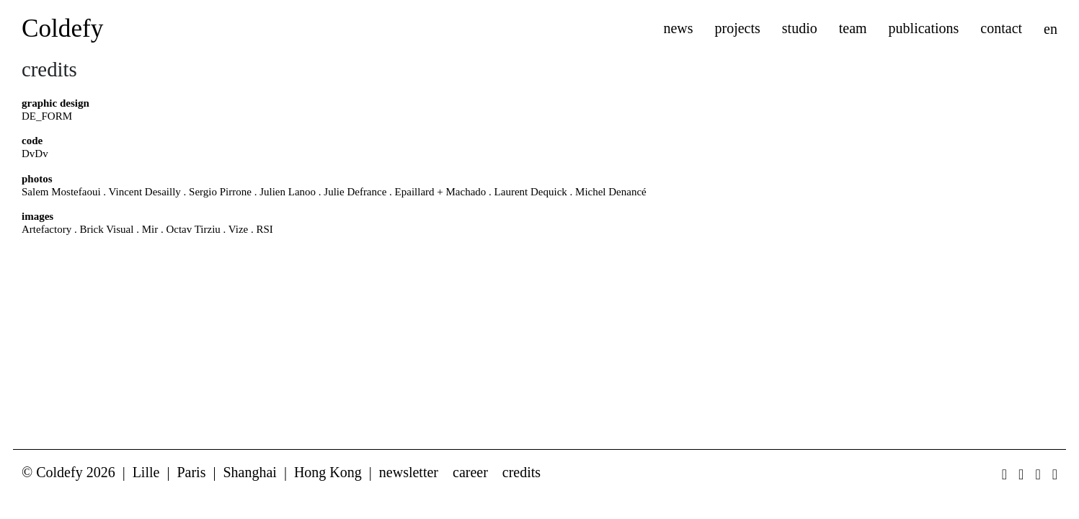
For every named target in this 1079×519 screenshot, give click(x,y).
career (470, 472)
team (853, 28)
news (678, 28)
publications (924, 28)
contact (1001, 28)
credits (521, 472)
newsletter (408, 472)
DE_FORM (47, 116)
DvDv (35, 153)
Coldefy (62, 28)
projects (737, 28)
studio (799, 28)
